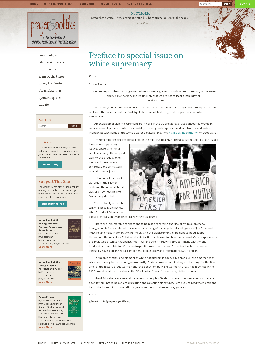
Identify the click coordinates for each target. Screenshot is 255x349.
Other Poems (48, 69)
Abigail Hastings (50, 91)
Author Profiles (139, 3)
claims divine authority (183, 132)
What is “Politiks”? (59, 3)
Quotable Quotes (50, 98)
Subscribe (87, 3)
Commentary (48, 55)
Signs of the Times (51, 77)
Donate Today (50, 164)
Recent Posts (110, 3)
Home (34, 3)
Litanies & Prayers (51, 62)
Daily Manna (140, 14)
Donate (245, 3)
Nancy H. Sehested (51, 84)
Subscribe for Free (53, 203)
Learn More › (46, 246)
